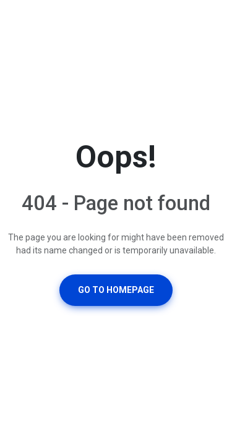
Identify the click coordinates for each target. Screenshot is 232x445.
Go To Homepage (116, 290)
